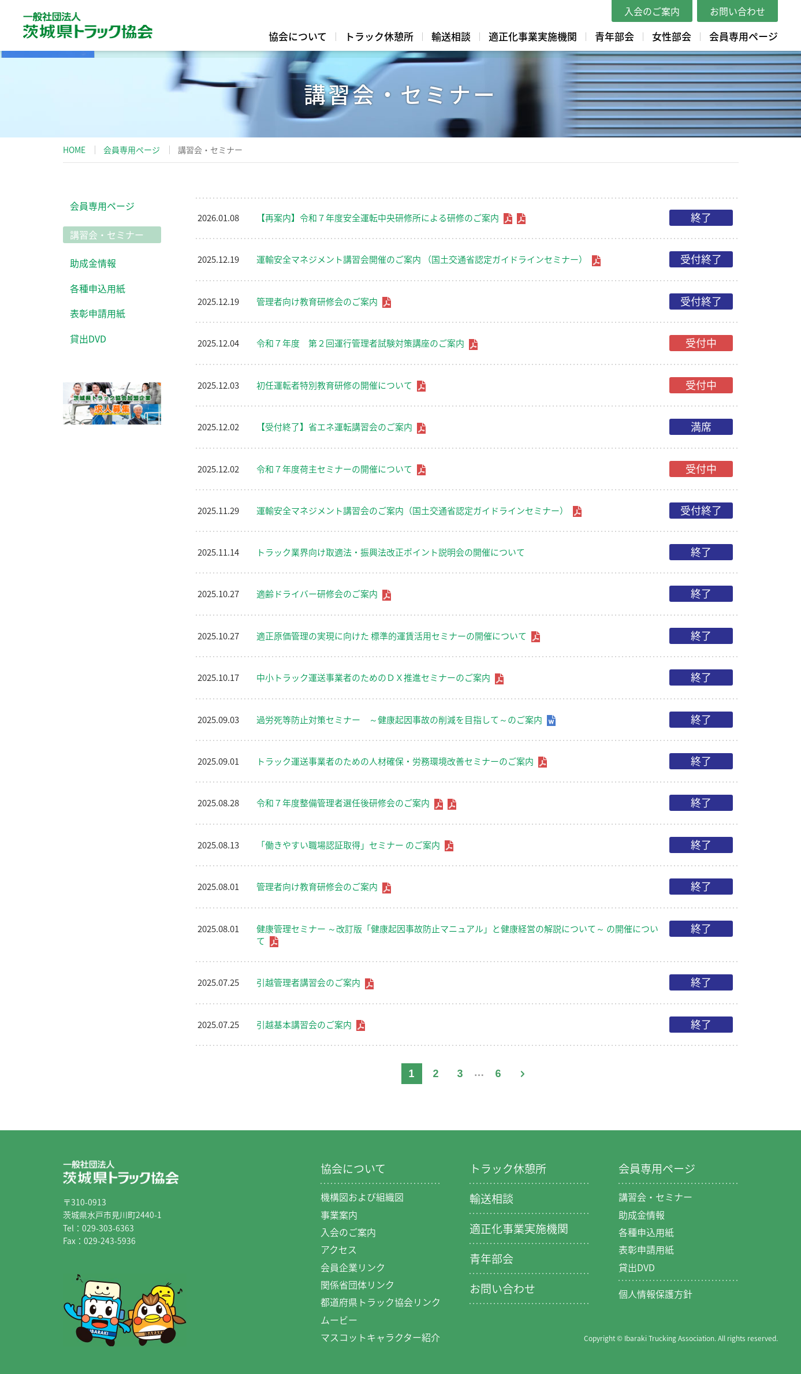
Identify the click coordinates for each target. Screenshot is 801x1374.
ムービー (339, 1320)
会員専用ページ (743, 36)
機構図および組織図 (362, 1197)
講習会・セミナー (107, 234)
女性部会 (671, 36)
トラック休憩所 (379, 36)
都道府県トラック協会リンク (381, 1302)
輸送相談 (451, 36)
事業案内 (339, 1215)
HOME (74, 149)
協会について (298, 36)
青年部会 (614, 36)
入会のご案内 (652, 11)
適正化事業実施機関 (533, 36)
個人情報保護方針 (655, 1294)
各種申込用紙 (97, 288)
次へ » (522, 1073)
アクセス (339, 1249)
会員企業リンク (353, 1267)
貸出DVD (88, 338)
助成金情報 (93, 263)
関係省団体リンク (357, 1284)
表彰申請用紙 (97, 313)
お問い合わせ (737, 11)
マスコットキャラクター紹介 (380, 1337)
